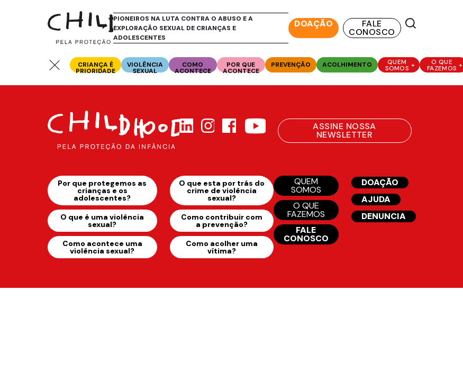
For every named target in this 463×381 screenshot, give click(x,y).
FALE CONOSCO (372, 28)
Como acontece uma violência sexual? (102, 247)
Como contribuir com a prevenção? (221, 220)
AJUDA (376, 199)
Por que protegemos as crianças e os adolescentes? (102, 190)
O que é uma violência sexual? (102, 220)
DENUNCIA (383, 216)
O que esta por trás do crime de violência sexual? (222, 190)
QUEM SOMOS (306, 185)
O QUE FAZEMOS (306, 210)
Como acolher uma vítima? (222, 247)
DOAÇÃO (313, 23)
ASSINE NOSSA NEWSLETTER (344, 130)
